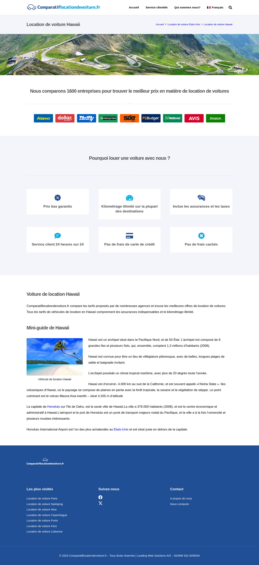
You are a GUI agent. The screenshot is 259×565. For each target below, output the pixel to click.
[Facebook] (100, 497)
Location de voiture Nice (42, 509)
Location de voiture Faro (42, 526)
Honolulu (53, 406)
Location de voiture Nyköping (45, 504)
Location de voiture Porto (42, 520)
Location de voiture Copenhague (47, 515)
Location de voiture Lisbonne (45, 531)
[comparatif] (63, 7)
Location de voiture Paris (42, 498)
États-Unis (121, 429)
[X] (100, 503)
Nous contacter (179, 504)
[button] (230, 7)
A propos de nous (181, 498)
